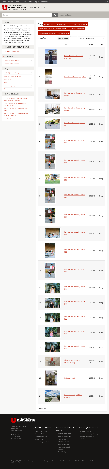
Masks (5, 83)
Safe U (77, 461)
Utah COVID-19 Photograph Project (13, 51)
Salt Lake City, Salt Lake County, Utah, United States (16, 109)
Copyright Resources (41, 437)
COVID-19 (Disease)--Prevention (12, 76)
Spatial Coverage (11, 94)
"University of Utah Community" (52, 28)
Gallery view (64, 38)
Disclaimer (85, 461)
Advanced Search (66, 15)
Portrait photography (9, 86)
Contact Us (15, 434)
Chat (23, 2)
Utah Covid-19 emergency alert (75, 77)
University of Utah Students (11, 64)
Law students (7, 79)
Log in (106, 2)
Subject (8, 69)
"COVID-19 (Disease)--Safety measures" (54, 33)
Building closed (69, 378)
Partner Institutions (86, 431)
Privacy (46, 461)
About (7, 22)
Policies (94, 461)
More (5, 89)
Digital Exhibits (62, 439)
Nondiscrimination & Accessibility (61, 461)
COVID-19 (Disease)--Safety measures (14, 73)
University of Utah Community (12, 60)
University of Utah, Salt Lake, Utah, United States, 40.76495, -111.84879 (15, 99)
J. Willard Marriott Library (18, 426)
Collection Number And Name (17, 47)
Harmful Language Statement (37, 2)
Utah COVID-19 (37, 7)
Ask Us (17, 2)
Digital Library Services (41, 431)
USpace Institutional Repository (64, 448)
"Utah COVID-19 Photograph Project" (65, 24)
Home (4, 2)
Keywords (9, 56)
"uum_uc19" (76, 28)
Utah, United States (9, 119)
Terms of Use (39, 439)
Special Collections (40, 434)
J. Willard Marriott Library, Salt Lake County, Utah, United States (15, 104)
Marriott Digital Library (64, 434)
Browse (10, 2)
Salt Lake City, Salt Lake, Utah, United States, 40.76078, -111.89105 (16, 114)
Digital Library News (63, 444)
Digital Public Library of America (87, 438)
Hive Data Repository (64, 452)
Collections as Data (63, 442)
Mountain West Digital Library (89, 434)
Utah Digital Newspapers (65, 436)
